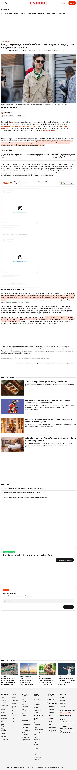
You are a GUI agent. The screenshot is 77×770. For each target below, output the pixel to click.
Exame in (51, 706)
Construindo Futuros (37, 711)
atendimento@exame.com (67, 722)
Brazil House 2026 (37, 700)
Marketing (15, 700)
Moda (20, 358)
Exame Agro (14, 707)
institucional (9, 767)
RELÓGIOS (41, 13)
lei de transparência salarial (55, 767)
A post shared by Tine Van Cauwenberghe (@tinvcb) (14, 234)
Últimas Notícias (3, 701)
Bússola (36, 707)
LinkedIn (62, 700)
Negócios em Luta (37, 733)
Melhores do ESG (37, 753)
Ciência (14, 718)
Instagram (63, 703)
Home (2, 41)
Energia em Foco (38, 715)
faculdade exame (51, 695)
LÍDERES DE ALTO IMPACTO (4, 707)
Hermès (60, 126)
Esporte (14, 703)
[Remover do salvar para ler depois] (20, 107)
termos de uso (18, 767)
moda (13, 122)
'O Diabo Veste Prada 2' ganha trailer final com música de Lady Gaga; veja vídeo (12, 155)
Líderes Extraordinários (38, 728)
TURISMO (22, 13)
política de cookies (28, 767)
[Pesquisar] (6, 3)
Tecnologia (15, 711)
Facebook (62, 706)
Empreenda (52, 727)
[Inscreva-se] (68, 607)
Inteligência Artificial (4, 729)
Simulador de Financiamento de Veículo (26, 739)
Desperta (6, 590)
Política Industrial (37, 738)
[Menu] (2, 3)
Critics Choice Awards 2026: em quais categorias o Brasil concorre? (24, 488)
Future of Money (14, 714)
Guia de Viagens (6, 13)
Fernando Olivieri (8, 112)
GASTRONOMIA (31, 13)
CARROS (48, 13)
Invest (3, 733)
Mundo (14, 694)
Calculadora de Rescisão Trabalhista (26, 725)
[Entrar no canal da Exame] (65, 560)
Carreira (3, 715)
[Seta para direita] (73, 13)
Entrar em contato (65, 713)
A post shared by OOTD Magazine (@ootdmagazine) (14, 283)
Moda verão (27, 358)
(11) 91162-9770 (67, 715)
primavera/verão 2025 (27, 126)
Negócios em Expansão (37, 758)
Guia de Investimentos (26, 710)
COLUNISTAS (4, 739)
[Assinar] (63, 3)
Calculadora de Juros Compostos (26, 732)
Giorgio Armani (43, 358)
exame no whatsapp (9, 552)
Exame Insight (3, 725)
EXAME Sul (37, 704)
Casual (5, 9)
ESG (2, 721)
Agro (50, 724)
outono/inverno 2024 (9, 126)
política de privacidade (40, 767)
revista (51, 699)
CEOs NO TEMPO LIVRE (58, 13)
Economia (4, 718)
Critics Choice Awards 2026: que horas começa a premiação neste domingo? (26, 497)
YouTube (62, 697)
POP (13, 721)
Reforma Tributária (37, 723)
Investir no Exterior (37, 719)
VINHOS (15, 13)
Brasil (3, 712)
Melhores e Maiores (37, 749)
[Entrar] (72, 3)
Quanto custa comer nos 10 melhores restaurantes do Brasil (22, 492)
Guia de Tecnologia (25, 705)
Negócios (3, 736)
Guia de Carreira (24, 714)
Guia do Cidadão (24, 700)
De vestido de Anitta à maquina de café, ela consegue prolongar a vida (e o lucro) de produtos (63, 155)
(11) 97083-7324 (67, 728)
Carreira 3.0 (52, 709)
